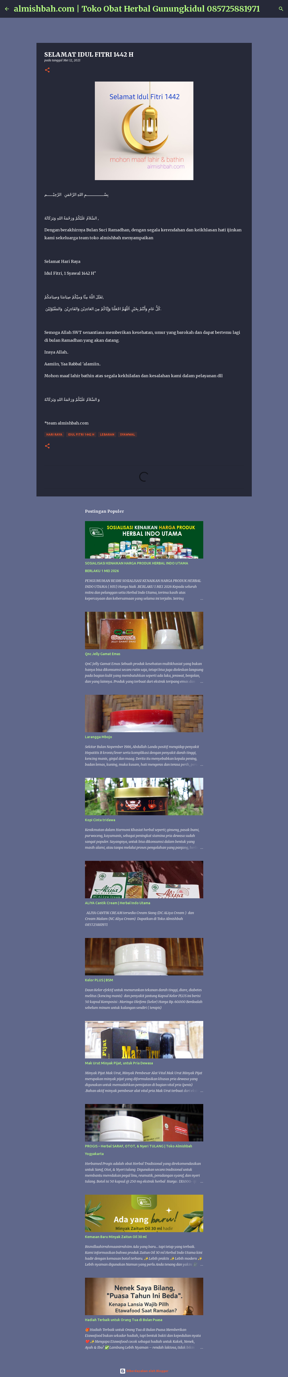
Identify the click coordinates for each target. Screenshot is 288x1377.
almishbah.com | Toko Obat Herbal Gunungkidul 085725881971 (137, 9)
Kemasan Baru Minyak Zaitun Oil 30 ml (116, 1237)
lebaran (107, 434)
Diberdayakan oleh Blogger (144, 1371)
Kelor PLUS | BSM (99, 980)
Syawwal (127, 434)
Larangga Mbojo (98, 737)
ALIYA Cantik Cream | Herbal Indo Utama (117, 903)
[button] (47, 70)
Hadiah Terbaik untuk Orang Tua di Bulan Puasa (123, 1320)
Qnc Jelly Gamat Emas (102, 654)
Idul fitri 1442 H (81, 434)
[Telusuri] (267, 9)
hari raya (54, 434)
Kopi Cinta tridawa (100, 820)
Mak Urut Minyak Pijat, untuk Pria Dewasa (119, 1063)
